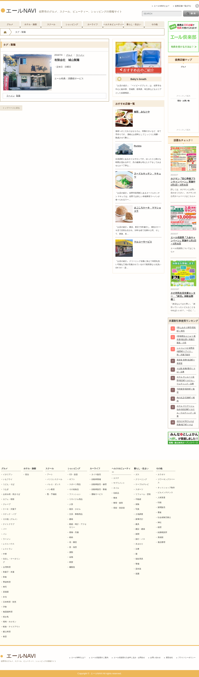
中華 (5, 554)
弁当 (5, 597)
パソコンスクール (54, 479)
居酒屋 (6, 592)
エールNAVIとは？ (162, 6)
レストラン (7, 549)
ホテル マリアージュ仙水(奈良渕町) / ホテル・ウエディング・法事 (186, 411)
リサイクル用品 (76, 499)
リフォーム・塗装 (143, 494)
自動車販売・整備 (99, 489)
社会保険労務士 (164, 517)
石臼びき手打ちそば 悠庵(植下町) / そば (185, 423)
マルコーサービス (143, 241)
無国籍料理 (7, 612)
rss (197, 6)
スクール (51, 24)
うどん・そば (8, 484)
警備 (137, 564)
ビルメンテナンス (165, 492)
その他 (154, 24)
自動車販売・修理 (99, 484)
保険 (137, 504)
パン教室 (51, 489)
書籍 (71, 519)
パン (5, 534)
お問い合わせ (155, 657)
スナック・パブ (9, 514)
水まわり (139, 544)
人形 (71, 504)
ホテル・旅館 (30, 24)
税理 (159, 527)
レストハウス (8, 544)
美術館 (160, 537)
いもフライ (7, 479)
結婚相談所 (162, 532)
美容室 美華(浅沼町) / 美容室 (186, 361)
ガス (137, 474)
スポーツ (139, 489)
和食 (5, 577)
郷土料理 (7, 632)
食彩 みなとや (142, 111)
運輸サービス (97, 494)
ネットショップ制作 (166, 488)
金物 (71, 557)
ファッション (75, 494)
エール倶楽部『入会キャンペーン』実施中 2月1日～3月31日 (183, 240)
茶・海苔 (73, 547)
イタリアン (7, 474)
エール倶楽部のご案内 (99, 657)
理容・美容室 (119, 508)
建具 (137, 524)
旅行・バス (140, 539)
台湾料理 (7, 567)
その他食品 (74, 489)
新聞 (137, 534)
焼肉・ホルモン (9, 622)
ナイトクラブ (8, 524)
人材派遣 (161, 497)
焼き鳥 (6, 617)
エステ (116, 478)
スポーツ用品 (75, 484)
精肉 (71, 537)
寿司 (5, 587)
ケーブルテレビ (142, 484)
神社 (159, 522)
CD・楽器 (73, 474)
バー (5, 529)
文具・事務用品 (76, 514)
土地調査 (139, 514)
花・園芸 (73, 542)
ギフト (72, 479)
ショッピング (72, 24)
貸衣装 (138, 569)
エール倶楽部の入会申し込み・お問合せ (129, 657)
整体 (115, 498)
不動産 (138, 499)
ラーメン (80, 55)
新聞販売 (161, 507)
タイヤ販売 (96, 474)
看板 (159, 512)
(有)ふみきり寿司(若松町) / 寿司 (186, 329)
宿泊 (27, 474)
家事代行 (139, 519)
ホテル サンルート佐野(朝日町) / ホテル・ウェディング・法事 (186, 380)
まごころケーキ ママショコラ (147, 209)
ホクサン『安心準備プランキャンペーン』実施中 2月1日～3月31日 (183, 181)
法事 (137, 549)
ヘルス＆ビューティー (113, 24)
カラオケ (161, 474)
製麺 (18, 96)
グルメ (10, 24)
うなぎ (6, 489)
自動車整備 (96, 479)
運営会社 (169, 657)
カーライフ (92, 24)
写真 (137, 509)
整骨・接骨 (118, 503)
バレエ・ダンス (53, 484)
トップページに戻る (11, 108)
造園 (137, 574)
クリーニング (141, 479)
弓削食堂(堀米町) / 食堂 (186, 390)
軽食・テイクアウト (11, 627)
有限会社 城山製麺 (66, 60)
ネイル (116, 488)
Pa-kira (137, 146)
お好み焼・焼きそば (11, 494)
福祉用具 (139, 559)
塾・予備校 (52, 494)
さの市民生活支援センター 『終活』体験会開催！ (183, 296)
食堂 (5, 636)
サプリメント (119, 483)
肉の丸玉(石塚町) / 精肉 (186, 399)
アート (50, 474)
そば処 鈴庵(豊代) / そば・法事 (186, 370)
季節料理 (7, 582)
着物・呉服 (74, 532)
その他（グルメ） (10, 519)
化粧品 (116, 493)
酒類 (71, 552)
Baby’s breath (138, 79)
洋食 (5, 607)
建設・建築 (140, 529)
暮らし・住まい (133, 24)
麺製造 (72, 567)
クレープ (7, 504)
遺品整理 (161, 542)
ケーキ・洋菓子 (9, 509)
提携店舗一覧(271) (183, 6)
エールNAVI (21, 10)
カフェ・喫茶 (8, 499)
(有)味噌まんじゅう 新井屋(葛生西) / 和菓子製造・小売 (186, 339)
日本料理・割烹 (9, 602)
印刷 (159, 502)
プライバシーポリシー (187, 657)
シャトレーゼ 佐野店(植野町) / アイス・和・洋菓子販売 (185, 351)
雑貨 (71, 562)
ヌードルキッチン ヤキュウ (147, 175)
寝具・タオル (75, 509)
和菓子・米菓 (8, 572)
